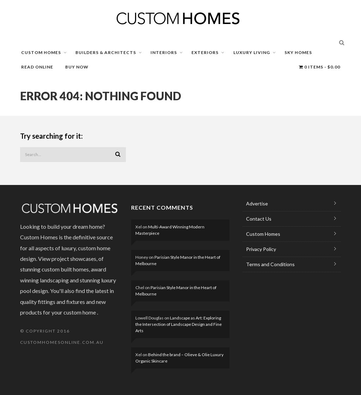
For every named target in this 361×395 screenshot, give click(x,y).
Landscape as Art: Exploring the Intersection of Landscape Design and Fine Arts (178, 324)
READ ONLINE (37, 67)
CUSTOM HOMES (41, 52)
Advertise (257, 204)
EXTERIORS (205, 52)
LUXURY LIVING (251, 52)
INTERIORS (164, 52)
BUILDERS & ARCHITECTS (105, 52)
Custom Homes (263, 234)
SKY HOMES (298, 52)
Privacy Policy (261, 249)
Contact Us (258, 219)
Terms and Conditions (270, 264)
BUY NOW (76, 67)
